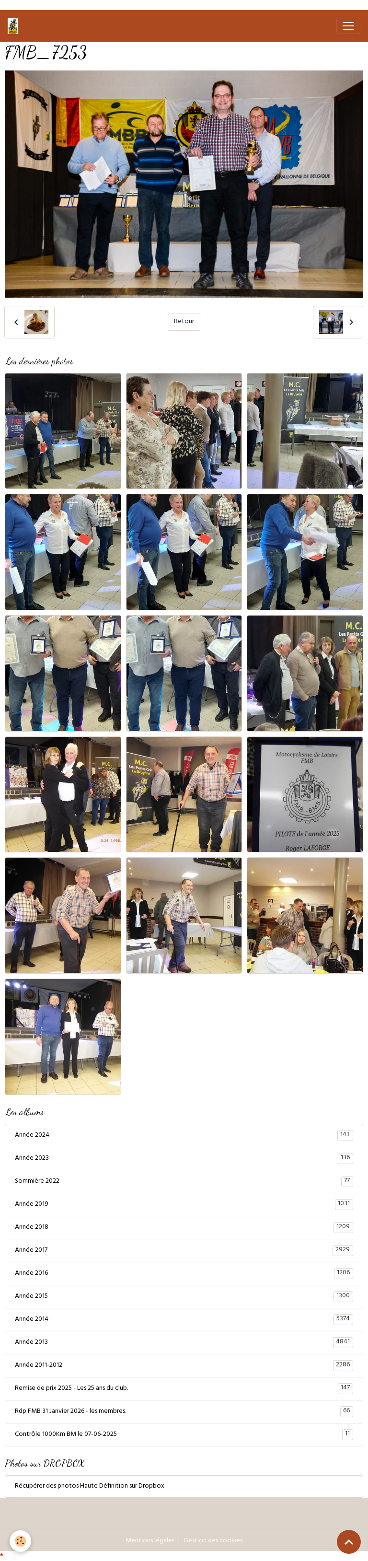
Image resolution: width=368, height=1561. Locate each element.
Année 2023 (184, 1158)
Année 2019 (184, 1204)
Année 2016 (184, 1273)
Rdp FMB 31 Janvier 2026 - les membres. (184, 1411)
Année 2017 (184, 1250)
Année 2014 (184, 1319)
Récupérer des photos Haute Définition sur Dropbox (89, 1486)
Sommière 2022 (184, 1181)
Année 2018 (184, 1227)
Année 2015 (184, 1296)
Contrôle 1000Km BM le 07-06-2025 (184, 1434)
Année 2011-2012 (184, 1365)
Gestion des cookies (213, 1541)
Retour (184, 321)
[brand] (15, 26)
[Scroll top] (349, 1542)
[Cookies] (20, 1541)
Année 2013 (184, 1342)
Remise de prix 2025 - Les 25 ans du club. (184, 1388)
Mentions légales (150, 1541)
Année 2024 (184, 1135)
